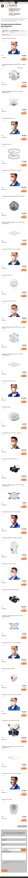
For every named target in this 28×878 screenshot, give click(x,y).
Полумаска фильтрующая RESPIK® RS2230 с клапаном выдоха (14, 65)
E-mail (3, 844)
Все (9, 34)
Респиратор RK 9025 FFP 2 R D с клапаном (11, 773)
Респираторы (20, 19)
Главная (2, 18)
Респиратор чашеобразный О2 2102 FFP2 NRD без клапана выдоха (13, 485)
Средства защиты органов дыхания (10, 19)
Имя (3, 835)
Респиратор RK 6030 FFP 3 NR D (9, 38)
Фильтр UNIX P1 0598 (7, 799)
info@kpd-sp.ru (14, 11)
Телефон (4, 839)
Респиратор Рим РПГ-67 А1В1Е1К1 (9, 458)
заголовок (12, 32)
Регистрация (11, 1)
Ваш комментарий (6, 851)
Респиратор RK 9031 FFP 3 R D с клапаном (11, 511)
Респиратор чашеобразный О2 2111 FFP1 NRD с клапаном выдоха (12, 92)
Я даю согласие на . (13, 862)
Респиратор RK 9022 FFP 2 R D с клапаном (11, 642)
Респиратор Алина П (6, 407)
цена (22, 30)
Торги (9, 2)
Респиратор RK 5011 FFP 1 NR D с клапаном (11, 694)
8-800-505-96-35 (14, 9)
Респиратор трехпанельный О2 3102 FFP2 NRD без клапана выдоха (13, 747)
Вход (6, 1)
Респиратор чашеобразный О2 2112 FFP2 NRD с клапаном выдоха (12, 616)
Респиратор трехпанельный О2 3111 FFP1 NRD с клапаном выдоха (12, 354)
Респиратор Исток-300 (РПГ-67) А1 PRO (10, 720)
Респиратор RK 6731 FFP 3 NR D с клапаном (11, 433)
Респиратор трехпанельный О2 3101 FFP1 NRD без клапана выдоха (13, 223)
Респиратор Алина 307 (7, 275)
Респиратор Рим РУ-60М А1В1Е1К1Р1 (10, 589)
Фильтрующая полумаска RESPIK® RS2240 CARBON (13, 196)
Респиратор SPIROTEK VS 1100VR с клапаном (12, 537)
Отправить (5, 870)
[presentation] (11, 867)
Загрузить (23, 849)
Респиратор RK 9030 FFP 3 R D (8, 381)
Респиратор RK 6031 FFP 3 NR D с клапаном (11, 170)
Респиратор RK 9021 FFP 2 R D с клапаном (11, 249)
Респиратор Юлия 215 (7, 144)
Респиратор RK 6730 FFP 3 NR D (9, 301)
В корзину (24, 59)
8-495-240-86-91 (14, 14)
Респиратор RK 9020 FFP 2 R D (8, 118)
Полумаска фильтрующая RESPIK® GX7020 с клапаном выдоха (14, 327)
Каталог (6, 18)
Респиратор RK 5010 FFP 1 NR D (9, 563)
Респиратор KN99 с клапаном (8, 668)
